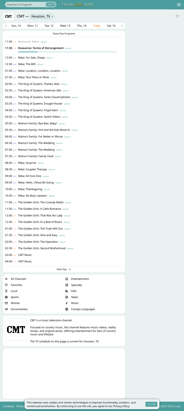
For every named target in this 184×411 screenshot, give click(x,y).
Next (122, 26)
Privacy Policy (121, 406)
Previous (6, 26)
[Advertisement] (64, 374)
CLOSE (151, 404)
